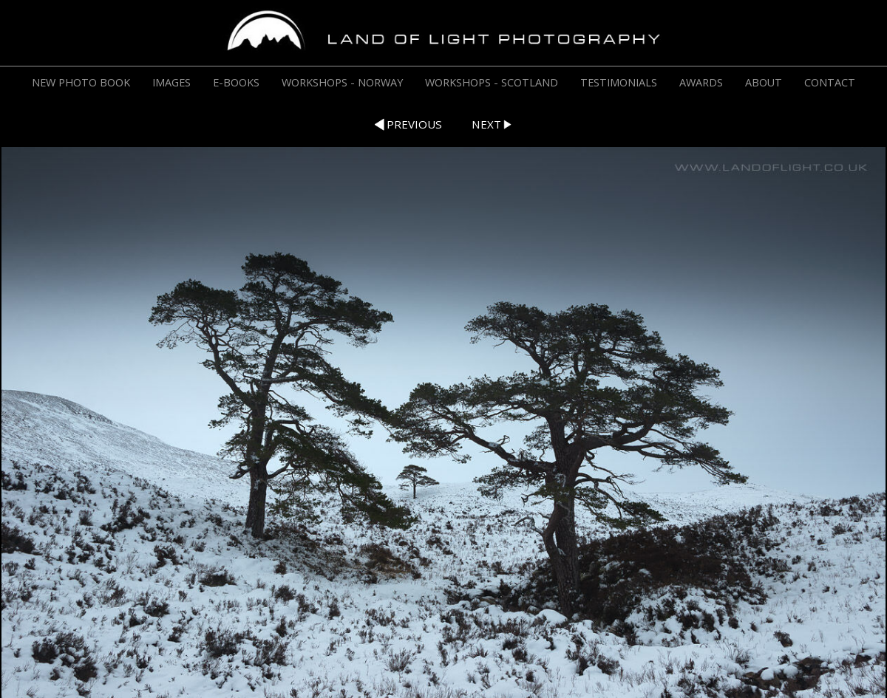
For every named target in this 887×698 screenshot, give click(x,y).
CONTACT (829, 82)
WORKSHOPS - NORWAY (342, 82)
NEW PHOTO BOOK (81, 82)
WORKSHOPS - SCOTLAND (491, 82)
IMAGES (171, 82)
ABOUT (763, 82)
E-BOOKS (236, 82)
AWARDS (701, 82)
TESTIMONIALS (618, 82)
